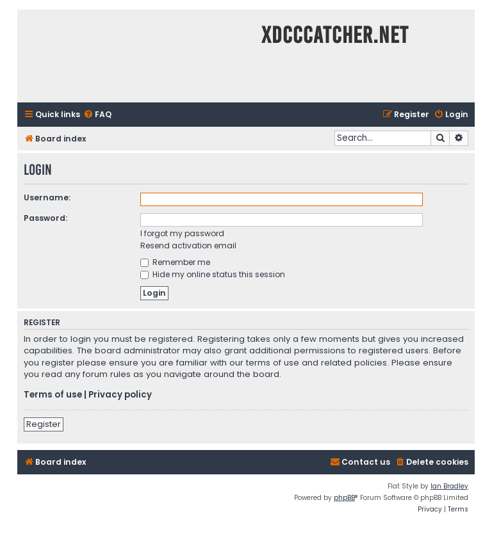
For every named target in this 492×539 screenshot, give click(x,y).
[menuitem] (97, 115)
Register (43, 424)
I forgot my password (182, 233)
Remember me (175, 262)
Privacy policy (120, 395)
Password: (45, 218)
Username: (47, 197)
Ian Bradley (449, 486)
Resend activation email (188, 245)
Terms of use (53, 395)
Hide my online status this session (212, 274)
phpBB (344, 498)
